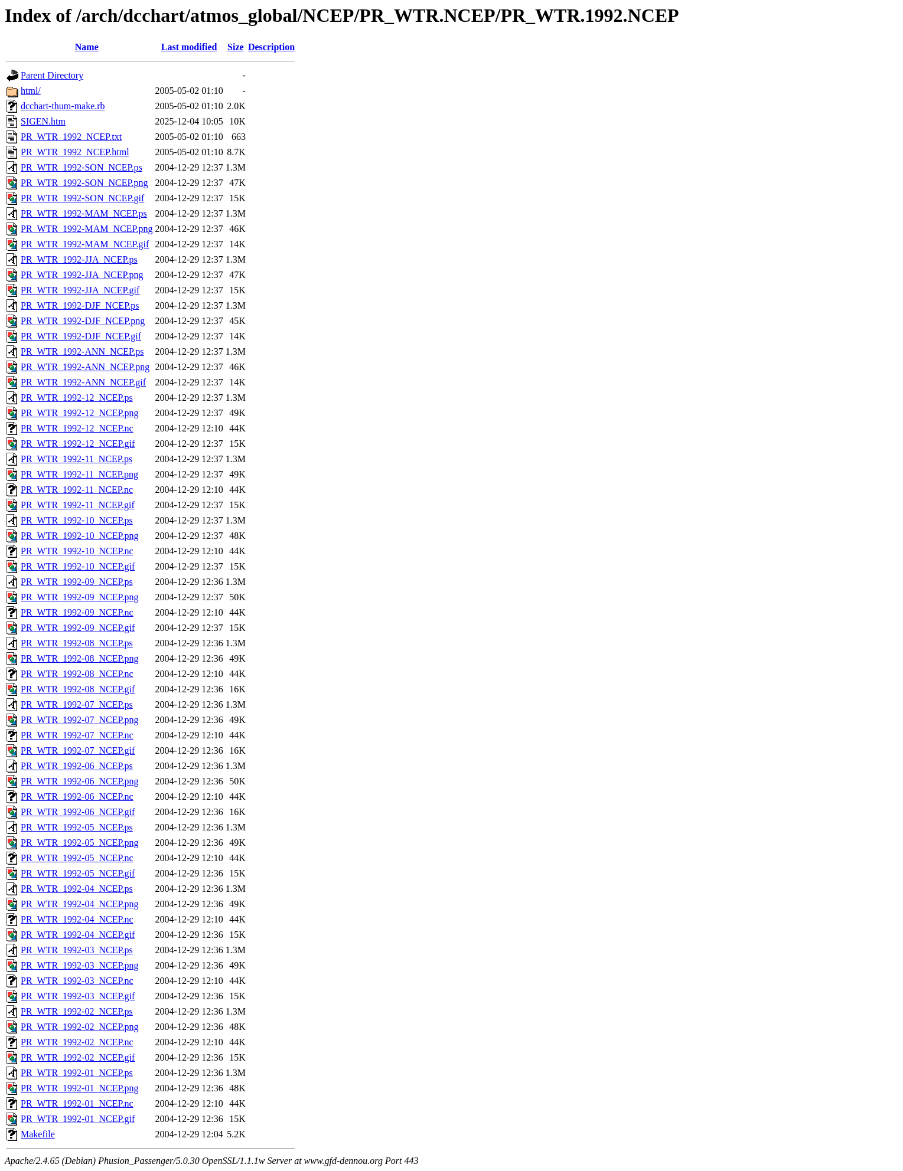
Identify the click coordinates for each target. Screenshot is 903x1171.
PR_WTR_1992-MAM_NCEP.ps (84, 213)
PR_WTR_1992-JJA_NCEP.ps (79, 259)
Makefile (38, 1134)
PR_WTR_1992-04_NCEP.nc (77, 919)
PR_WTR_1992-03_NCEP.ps (77, 950)
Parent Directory (52, 75)
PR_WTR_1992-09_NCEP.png (80, 597)
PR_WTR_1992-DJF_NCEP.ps (80, 305)
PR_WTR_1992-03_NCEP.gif (78, 996)
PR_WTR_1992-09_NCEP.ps (77, 582)
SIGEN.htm (43, 121)
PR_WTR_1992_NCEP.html (75, 152)
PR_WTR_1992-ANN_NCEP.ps (82, 351)
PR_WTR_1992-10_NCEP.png (80, 536)
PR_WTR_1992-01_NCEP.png (80, 1088)
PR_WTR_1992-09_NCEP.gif (78, 628)
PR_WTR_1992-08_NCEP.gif (78, 689)
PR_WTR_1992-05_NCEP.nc (77, 858)
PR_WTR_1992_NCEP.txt (71, 137)
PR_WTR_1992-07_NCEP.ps (77, 704)
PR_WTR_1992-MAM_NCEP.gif (85, 244)
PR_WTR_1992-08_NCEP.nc (77, 674)
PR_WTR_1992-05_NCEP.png (80, 843)
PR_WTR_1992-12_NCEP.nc (77, 428)
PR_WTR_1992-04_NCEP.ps (77, 889)
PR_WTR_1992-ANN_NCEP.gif (83, 382)
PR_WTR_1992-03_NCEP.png (80, 965)
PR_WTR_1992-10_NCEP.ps (77, 520)
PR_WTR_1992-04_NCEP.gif (78, 935)
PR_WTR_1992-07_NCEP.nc (77, 735)
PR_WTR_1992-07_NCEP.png (80, 720)
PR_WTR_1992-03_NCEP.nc (77, 981)
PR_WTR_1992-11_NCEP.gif (78, 505)
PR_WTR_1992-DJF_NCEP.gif (81, 336)
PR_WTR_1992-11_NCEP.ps (76, 459)
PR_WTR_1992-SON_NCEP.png (84, 183)
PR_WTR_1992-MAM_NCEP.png (87, 229)
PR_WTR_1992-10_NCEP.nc (77, 551)
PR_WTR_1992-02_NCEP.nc (77, 1042)
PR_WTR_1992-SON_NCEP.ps (81, 167)
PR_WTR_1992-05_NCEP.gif (78, 873)
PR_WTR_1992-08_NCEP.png (80, 658)
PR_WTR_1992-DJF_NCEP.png (83, 321)
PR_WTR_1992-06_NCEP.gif (78, 812)
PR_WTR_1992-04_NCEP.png (80, 904)
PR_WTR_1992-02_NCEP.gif (78, 1057)
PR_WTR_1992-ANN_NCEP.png (85, 367)
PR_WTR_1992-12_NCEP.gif (78, 444)
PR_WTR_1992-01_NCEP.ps (77, 1073)
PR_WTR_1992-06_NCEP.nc (77, 796)
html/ (31, 91)
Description (271, 47)
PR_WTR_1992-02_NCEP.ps (77, 1011)
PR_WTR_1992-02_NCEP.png (80, 1027)
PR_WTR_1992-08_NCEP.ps (77, 643)
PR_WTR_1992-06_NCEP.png (80, 781)
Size (235, 47)
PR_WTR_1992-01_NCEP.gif (78, 1119)
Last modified (189, 47)
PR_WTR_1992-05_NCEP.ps (77, 827)
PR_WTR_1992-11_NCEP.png (79, 474)
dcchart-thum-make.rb (63, 106)
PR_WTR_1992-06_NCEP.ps (77, 766)
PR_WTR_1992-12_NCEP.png (80, 413)
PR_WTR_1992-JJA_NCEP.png (82, 275)
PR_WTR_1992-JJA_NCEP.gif (80, 290)
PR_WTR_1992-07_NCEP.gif (78, 750)
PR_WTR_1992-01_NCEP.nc (77, 1103)
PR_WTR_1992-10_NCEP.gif (78, 566)
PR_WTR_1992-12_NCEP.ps (77, 397)
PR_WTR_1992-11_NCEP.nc (77, 490)
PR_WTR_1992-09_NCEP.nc (77, 612)
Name (87, 47)
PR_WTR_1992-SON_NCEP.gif (82, 198)
